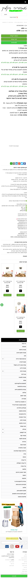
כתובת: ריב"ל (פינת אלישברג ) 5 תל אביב (7, 556)
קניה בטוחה (14, 530)
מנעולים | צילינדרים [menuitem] (21, 408)
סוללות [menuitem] (24, 392)
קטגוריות (22, 340)
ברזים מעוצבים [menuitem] (22, 414)
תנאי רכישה (11, 561)
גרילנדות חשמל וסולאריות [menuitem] (20, 450)
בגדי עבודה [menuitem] (23, 466)
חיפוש (5, 14)
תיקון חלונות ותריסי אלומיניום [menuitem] (19, 493)
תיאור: (25, 45)
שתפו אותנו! (11, 565)
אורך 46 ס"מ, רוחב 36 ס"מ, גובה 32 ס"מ (14, 74)
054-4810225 (12, 538)
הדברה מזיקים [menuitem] (22, 423)
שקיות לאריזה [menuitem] (22, 362)
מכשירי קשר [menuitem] (23, 435)
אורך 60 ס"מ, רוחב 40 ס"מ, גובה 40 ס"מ (14, 62)
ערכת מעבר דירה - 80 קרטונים (7, 282)
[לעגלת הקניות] (14, 17)
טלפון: (12, 559)
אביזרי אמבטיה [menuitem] (22, 417)
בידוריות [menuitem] (24, 441)
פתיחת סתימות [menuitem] (22, 411)
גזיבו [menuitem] (25, 355)
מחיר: (24, 28)
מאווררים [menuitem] (24, 398)
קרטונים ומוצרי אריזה (18, 22)
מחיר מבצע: (24, 30)
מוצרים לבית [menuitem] (23, 371)
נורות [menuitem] (25, 454)
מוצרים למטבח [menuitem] (22, 377)
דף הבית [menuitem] (24, 343)
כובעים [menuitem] (24, 457)
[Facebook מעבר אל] (22, 547)
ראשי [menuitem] (26, 554)
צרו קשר (12, 551)
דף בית (25, 22)
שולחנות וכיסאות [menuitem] (22, 496)
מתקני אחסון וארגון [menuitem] (21, 490)
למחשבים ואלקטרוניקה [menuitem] (20, 383)
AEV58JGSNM (20, 25)
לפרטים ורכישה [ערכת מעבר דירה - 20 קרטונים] (21, 331)
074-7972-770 (8, 559)
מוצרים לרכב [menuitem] (23, 368)
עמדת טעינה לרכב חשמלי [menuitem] (20, 365)
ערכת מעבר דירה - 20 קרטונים (20, 318)
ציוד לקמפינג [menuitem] (23, 432)
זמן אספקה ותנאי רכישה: (20, 167)
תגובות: (25, 256)
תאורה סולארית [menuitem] (22, 447)
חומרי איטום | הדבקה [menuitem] (21, 472)
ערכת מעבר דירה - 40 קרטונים (20, 282)
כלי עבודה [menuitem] (23, 460)
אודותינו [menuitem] (25, 556)
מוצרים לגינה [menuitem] (23, 420)
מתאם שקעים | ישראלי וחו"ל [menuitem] (19, 404)
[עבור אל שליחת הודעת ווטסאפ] (1, 304)
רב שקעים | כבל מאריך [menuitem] (20, 401)
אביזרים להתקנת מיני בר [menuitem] (20, 481)
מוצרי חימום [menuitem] (23, 395)
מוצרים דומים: (23, 262)
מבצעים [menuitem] (24, 346)
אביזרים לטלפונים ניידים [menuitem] (20, 389)
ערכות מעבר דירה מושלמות (7, 22)
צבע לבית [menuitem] (23, 374)
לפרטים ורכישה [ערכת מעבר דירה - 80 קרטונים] (7, 295)
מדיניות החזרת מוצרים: (20, 242)
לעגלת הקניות (13, 17)
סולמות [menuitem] (24, 469)
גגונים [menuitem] (24, 380)
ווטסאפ (14, 42)
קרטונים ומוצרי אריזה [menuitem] (21, 358)
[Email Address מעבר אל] (7, 547)
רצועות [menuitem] (24, 475)
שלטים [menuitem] (24, 487)
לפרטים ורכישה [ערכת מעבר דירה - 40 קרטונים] (21, 295)
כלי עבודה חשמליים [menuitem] (21, 463)
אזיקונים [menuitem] (24, 478)
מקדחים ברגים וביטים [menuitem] (21, 484)
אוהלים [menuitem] (24, 429)
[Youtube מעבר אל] (17, 547)
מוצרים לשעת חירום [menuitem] (21, 352)
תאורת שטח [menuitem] (23, 444)
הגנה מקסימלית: (21, 103)
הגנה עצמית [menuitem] (23, 426)
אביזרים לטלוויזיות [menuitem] (22, 386)
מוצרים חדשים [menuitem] (22, 349)
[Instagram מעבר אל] (12, 547)
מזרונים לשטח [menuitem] (22, 438)
